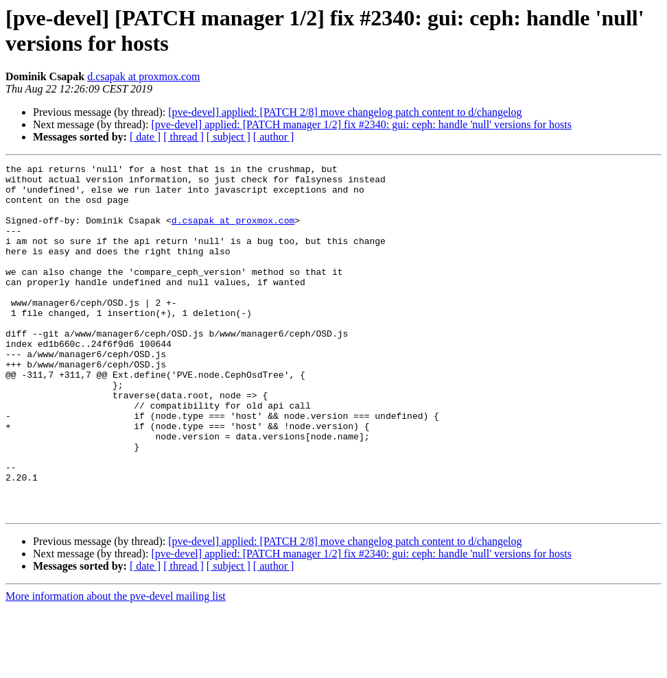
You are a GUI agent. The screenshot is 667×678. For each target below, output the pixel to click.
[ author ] (273, 137)
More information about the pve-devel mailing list (115, 666)
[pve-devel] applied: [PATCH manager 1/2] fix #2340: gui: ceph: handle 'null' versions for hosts (361, 124)
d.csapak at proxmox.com (143, 76)
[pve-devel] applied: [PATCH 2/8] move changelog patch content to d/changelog (345, 112)
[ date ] (145, 137)
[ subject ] (228, 137)
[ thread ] (183, 137)
